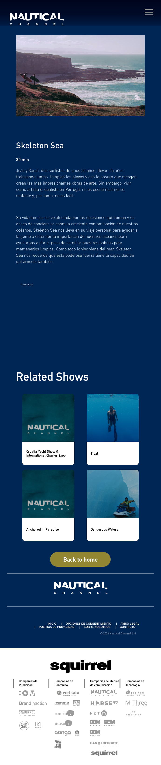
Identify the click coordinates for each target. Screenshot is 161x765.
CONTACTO (127, 627)
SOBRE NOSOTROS (97, 627)
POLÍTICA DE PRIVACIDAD (57, 627)
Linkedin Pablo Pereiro (25, 623)
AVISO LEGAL (129, 623)
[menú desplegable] (149, 12)
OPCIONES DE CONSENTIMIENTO (89, 623)
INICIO (52, 623)
